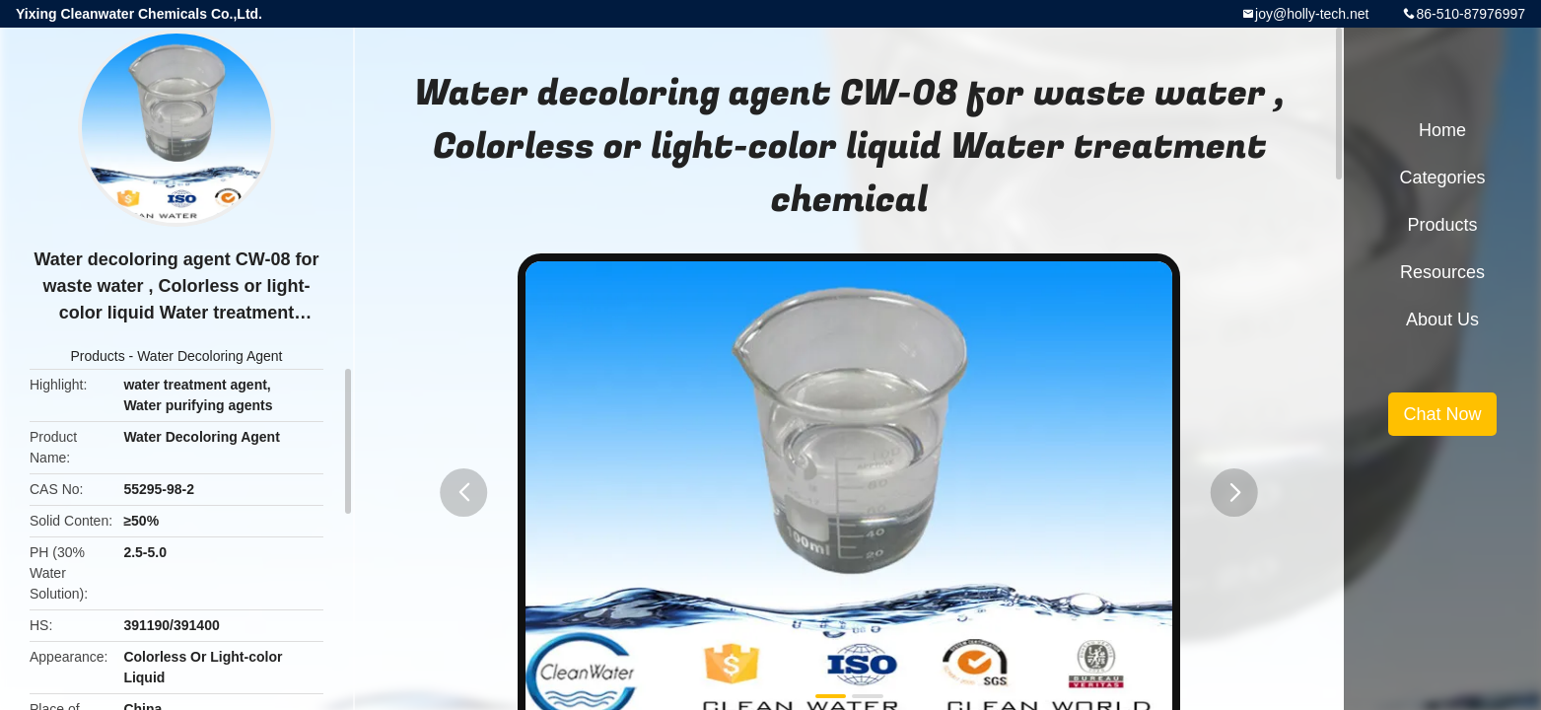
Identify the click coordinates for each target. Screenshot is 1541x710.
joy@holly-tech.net (1311, 14)
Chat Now (1442, 414)
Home (1442, 130)
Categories (1442, 177)
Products (97, 356)
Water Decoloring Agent (209, 356)
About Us (1442, 319)
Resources (1442, 272)
